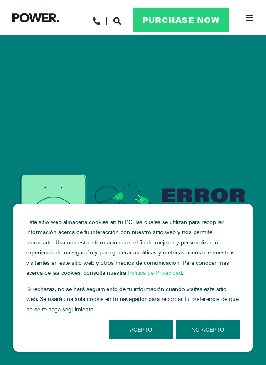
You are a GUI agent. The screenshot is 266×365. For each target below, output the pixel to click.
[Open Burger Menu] (249, 18)
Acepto (141, 329)
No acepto (207, 329)
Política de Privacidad (155, 272)
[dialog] (133, 278)
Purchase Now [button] (181, 20)
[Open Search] (117, 20)
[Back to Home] (35, 17)
